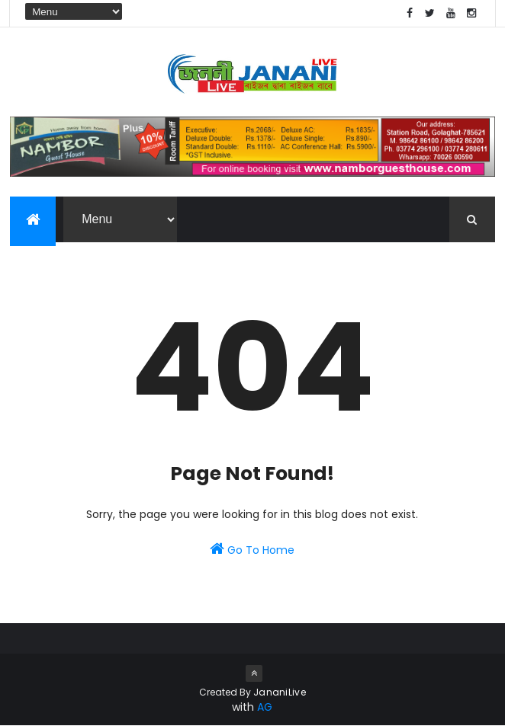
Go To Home (252, 549)
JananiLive (279, 692)
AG (264, 707)
